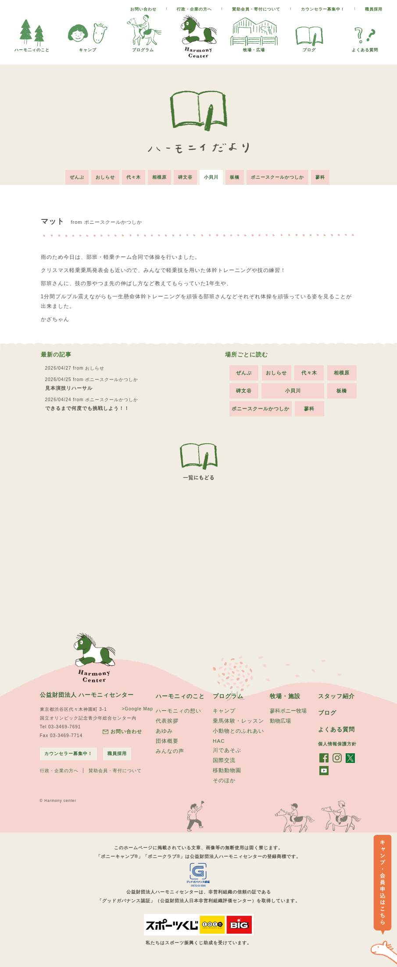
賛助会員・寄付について (256, 9)
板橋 (235, 177)
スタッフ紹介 (338, 696)
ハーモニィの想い (178, 712)
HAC (219, 744)
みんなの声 (170, 755)
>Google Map (133, 709)
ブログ (309, 47)
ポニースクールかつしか (277, 177)
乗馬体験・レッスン (238, 723)
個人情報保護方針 (337, 745)
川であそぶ (227, 754)
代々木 (133, 177)
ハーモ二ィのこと (32, 47)
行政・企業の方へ (194, 9)
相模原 (159, 177)
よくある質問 (365, 47)
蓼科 (320, 177)
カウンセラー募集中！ (323, 9)
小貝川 (211, 177)
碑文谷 (185, 177)
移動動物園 (227, 776)
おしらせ (105, 177)
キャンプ (88, 47)
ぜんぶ (77, 177)
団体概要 (167, 744)
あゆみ (164, 734)
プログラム (143, 47)
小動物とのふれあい (238, 734)
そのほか (224, 787)
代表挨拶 (167, 723)
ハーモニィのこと (182, 696)
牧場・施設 (286, 696)
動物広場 (280, 723)
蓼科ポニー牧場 (288, 712)
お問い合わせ (143, 9)
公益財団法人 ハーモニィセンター (90, 695)
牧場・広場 (254, 47)
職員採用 (374, 9)
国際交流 (224, 765)
